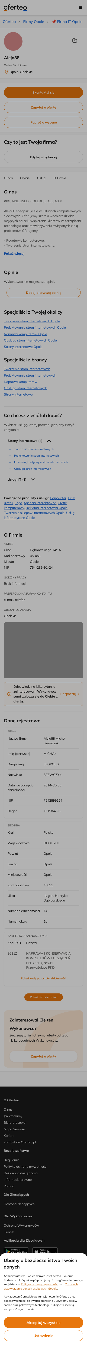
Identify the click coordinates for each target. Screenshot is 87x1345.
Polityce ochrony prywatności (39, 1284)
